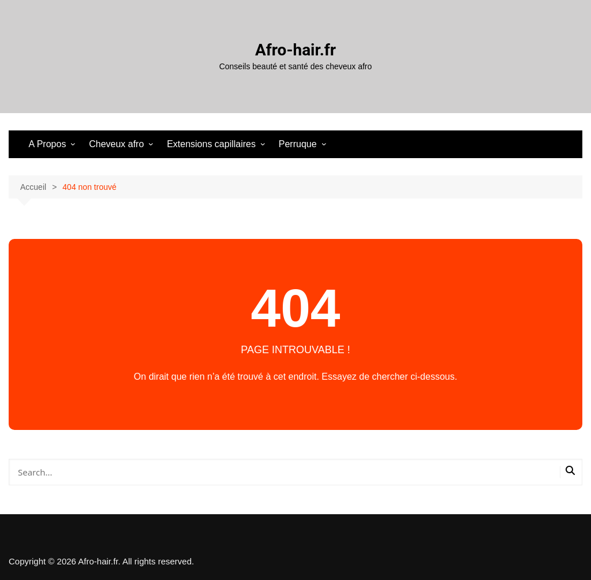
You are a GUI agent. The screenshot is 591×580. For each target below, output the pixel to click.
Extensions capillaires (211, 144)
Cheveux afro (116, 144)
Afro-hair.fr (295, 49)
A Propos (47, 144)
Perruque (298, 144)
